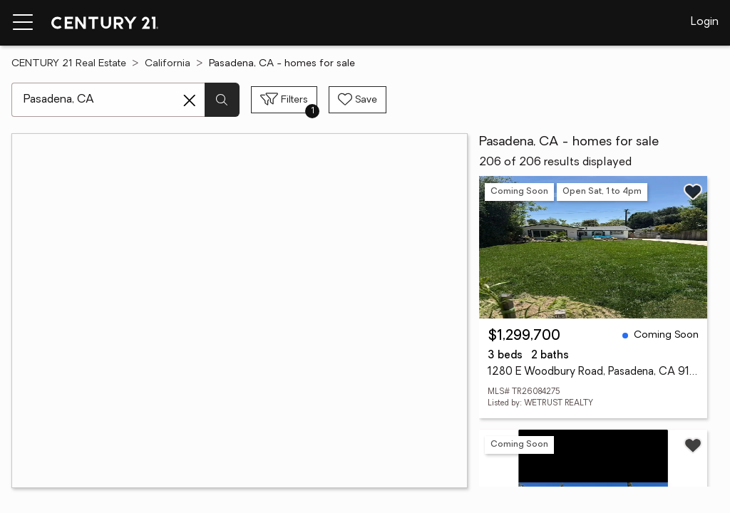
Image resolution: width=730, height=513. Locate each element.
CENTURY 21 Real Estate (68, 63)
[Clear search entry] (190, 100)
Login (705, 22)
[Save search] (357, 99)
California (167, 63)
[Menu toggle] (22, 22)
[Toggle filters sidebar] (284, 99)
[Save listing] (692, 191)
